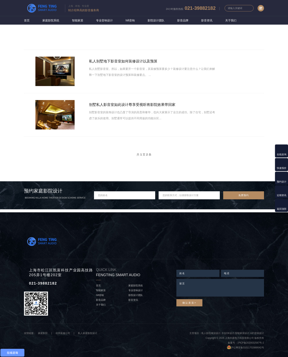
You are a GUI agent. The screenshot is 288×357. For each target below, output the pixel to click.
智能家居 (77, 20)
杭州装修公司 (63, 333)
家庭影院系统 (50, 20)
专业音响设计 (104, 20)
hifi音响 (130, 20)
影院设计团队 (156, 20)
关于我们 (230, 20)
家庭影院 (43, 333)
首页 (27, 20)
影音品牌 (182, 20)
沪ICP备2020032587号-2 (250, 342)
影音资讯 (206, 20)
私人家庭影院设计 (87, 333)
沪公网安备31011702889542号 (247, 347)
